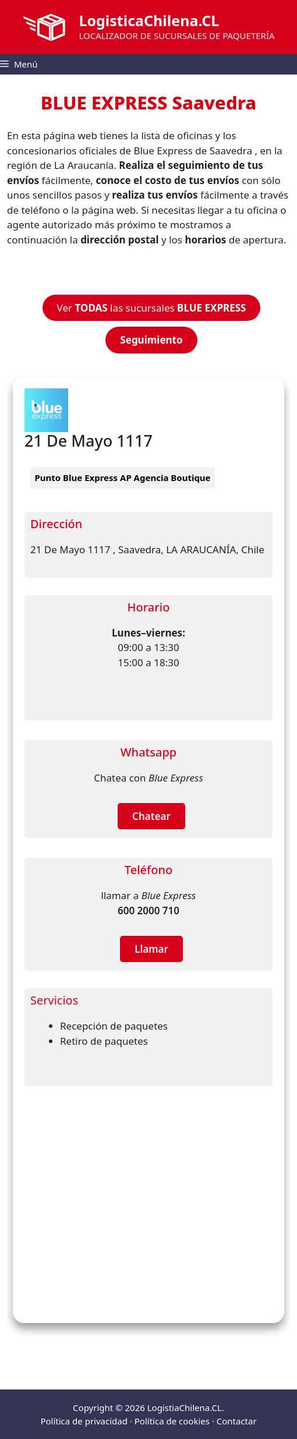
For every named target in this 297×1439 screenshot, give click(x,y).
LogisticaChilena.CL (149, 20)
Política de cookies (172, 1421)
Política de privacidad (84, 1421)
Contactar (237, 1421)
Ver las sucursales (151, 307)
